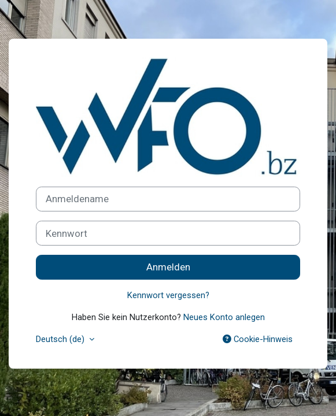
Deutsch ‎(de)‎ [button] (61, 339)
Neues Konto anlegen (224, 317)
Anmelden (168, 267)
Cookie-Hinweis (258, 339)
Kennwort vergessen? (168, 295)
